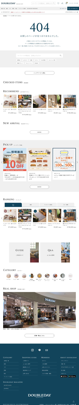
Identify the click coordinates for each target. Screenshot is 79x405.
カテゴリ (25, 60)
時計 (16, 8)
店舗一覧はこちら (39, 333)
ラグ (10, 8)
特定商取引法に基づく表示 (63, 402)
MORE (39, 130)
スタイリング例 (52, 60)
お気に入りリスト (46, 365)
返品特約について (27, 368)
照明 (13, 8)
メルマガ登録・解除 (46, 371)
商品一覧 (3, 8)
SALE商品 (43, 60)
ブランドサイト (64, 359)
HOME (5, 15)
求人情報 (63, 368)
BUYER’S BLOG (7, 383)
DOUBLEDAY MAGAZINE (32, 8)
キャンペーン (29, 63)
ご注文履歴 (44, 362)
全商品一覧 (6, 359)
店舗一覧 (63, 362)
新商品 (18, 60)
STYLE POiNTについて (71, 12)
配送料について (26, 365)
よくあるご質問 (26, 362)
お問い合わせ (26, 371)
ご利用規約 (41, 402)
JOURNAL (6, 386)
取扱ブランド (20, 63)
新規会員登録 (45, 368)
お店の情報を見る (74, 8)
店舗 (31, 60)
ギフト (36, 60)
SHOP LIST (64, 8)
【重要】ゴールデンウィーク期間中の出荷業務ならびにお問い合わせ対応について (27, 12)
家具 (7, 8)
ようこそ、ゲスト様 (73, 3)
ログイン (44, 359)
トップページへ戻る (39, 73)
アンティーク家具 (22, 8)
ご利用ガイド (26, 359)
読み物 (36, 63)
